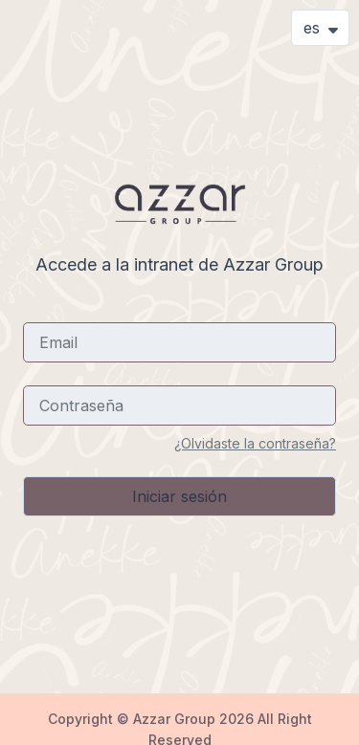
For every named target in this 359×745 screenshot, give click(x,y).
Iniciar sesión (179, 496)
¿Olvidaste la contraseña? (255, 443)
